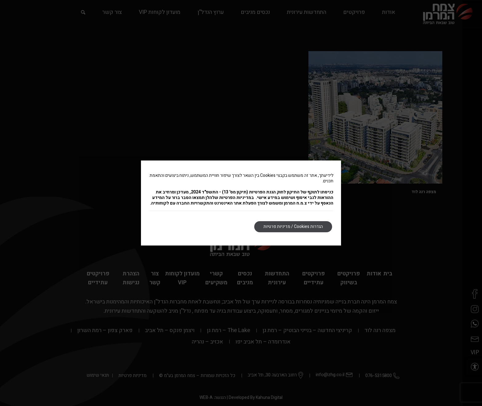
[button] (474, 366)
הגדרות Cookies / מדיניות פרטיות (293, 226)
